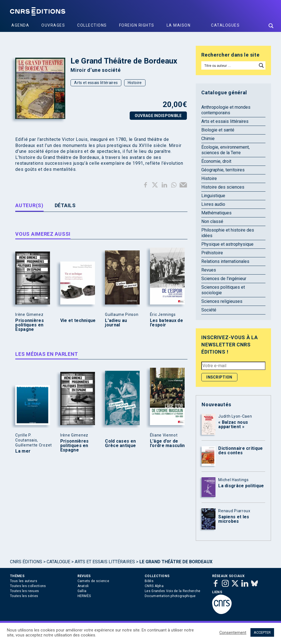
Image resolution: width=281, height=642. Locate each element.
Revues (208, 270)
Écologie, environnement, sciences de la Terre (225, 149)
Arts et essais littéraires (96, 82)
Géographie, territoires (223, 169)
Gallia (82, 591)
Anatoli (83, 586)
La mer (23, 451)
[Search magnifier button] (271, 26)
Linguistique (213, 195)
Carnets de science (93, 581)
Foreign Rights (136, 25)
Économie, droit (216, 161)
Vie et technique (78, 320)
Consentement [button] (232, 632)
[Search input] (229, 65)
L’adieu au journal (116, 322)
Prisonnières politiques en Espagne (29, 325)
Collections (92, 25)
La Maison (179, 25)
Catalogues (225, 25)
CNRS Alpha (154, 586)
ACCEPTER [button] (262, 632)
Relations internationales (225, 261)
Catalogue (58, 561)
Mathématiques (216, 212)
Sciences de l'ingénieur (223, 278)
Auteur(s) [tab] (29, 205)
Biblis (149, 581)
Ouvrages (53, 25)
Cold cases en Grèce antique (120, 443)
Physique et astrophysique (227, 244)
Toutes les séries (24, 596)
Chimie (208, 138)
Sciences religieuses (221, 301)
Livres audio (213, 204)
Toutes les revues (24, 591)
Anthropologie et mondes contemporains (225, 110)
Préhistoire (212, 252)
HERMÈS (84, 596)
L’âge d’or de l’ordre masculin (167, 443)
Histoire (135, 82)
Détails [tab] (65, 205)
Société (208, 310)
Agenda (20, 25)
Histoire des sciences (222, 187)
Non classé (212, 221)
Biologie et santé (217, 130)
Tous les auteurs (23, 581)
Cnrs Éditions (26, 561)
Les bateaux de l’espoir (166, 322)
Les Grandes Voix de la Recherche (172, 591)
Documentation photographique (170, 596)
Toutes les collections (28, 586)
